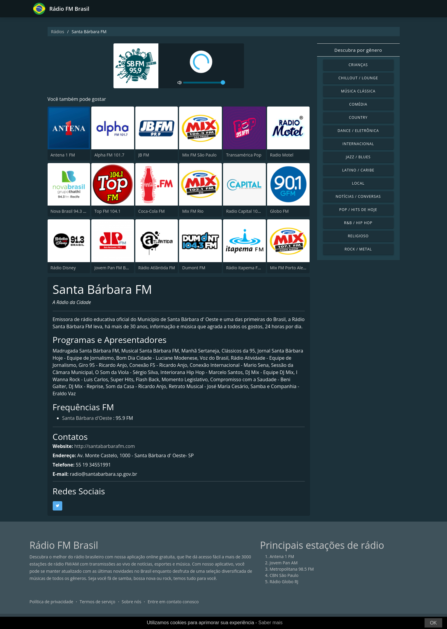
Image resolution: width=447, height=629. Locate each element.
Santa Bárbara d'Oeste (87, 426)
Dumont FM (193, 268)
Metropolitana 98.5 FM (292, 577)
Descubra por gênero (358, 50)
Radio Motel (281, 155)
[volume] (204, 82)
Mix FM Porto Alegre (290, 268)
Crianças (358, 64)
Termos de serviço (97, 609)
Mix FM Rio (192, 211)
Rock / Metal (358, 249)
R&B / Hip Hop (358, 222)
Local (358, 183)
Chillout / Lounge (358, 77)
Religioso (358, 235)
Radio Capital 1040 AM (248, 211)
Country (358, 117)
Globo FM (279, 211)
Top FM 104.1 (107, 211)
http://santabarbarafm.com (105, 454)
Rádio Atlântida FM (156, 268)
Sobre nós (131, 609)
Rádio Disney (63, 268)
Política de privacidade (51, 609)
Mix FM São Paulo (199, 155)
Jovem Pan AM (284, 570)
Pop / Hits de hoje (358, 209)
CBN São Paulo (284, 583)
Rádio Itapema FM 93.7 (248, 268)
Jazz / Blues (358, 156)
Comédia (358, 104)
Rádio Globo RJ (284, 589)
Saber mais (270, 622)
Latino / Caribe (358, 170)
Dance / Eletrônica (358, 130)
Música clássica (358, 91)
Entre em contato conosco (173, 609)
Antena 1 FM (63, 155)
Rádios (57, 31)
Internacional (358, 143)
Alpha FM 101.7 (109, 155)
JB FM (143, 155)
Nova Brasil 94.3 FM (70, 211)
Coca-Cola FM (151, 211)
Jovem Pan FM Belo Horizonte (123, 268)
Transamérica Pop (243, 155)
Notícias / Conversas (358, 196)
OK (433, 622)
